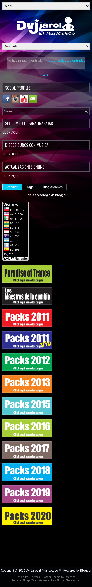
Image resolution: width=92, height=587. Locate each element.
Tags (30, 187)
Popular (12, 187)
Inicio (46, 75)
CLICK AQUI (10, 132)
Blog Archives (53, 187)
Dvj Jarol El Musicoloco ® (43, 570)
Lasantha (70, 577)
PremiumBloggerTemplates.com (30, 580)
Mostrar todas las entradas (65, 60)
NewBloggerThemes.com (65, 580)
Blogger (60, 195)
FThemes (34, 577)
